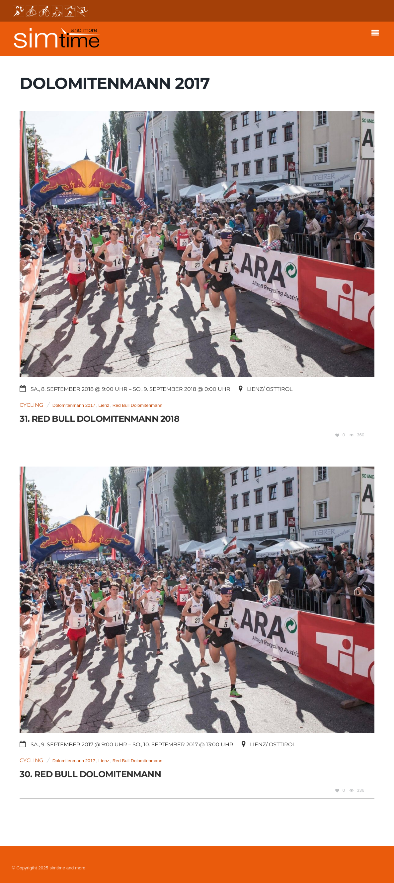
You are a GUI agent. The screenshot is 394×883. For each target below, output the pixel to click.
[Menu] (376, 33)
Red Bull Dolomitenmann (137, 405)
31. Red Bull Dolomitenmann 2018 (99, 418)
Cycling (31, 405)
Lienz (104, 405)
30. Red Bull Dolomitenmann (90, 774)
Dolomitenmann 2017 (73, 405)
